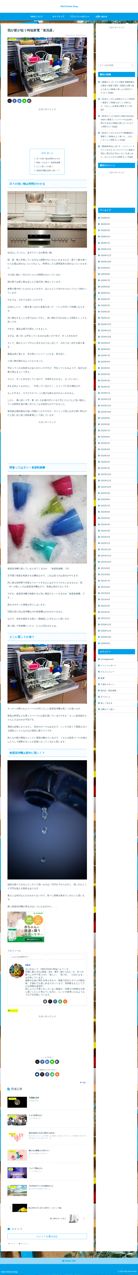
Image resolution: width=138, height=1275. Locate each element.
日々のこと (13, 1011)
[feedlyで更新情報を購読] (60, 1001)
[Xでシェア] (9, 101)
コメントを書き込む (47, 1236)
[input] (116, 65)
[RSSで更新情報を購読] (65, 1001)
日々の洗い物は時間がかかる (48, 158)
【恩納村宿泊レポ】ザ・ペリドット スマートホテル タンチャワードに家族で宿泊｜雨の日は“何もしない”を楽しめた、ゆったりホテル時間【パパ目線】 (118, 151)
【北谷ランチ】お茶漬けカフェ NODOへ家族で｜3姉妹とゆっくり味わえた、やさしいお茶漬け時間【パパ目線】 (118, 104)
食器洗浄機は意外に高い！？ (48, 170)
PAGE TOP (69, 1261)
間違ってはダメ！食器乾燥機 (48, 162)
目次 (44, 153)
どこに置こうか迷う (44, 166)
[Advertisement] (47, 128)
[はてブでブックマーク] (19, 101)
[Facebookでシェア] (14, 101)
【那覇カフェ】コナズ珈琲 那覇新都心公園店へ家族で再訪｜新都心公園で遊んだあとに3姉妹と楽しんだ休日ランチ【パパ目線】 (118, 87)
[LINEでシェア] (24, 101)
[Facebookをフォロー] (55, 1001)
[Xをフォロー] (50, 1001)
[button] (29, 101)
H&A (27, 965)
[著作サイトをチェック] (45, 1001)
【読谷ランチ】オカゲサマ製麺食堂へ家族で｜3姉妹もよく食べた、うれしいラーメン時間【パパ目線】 (117, 136)
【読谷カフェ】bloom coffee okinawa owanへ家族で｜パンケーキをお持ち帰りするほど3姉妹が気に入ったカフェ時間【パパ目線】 (117, 121)
